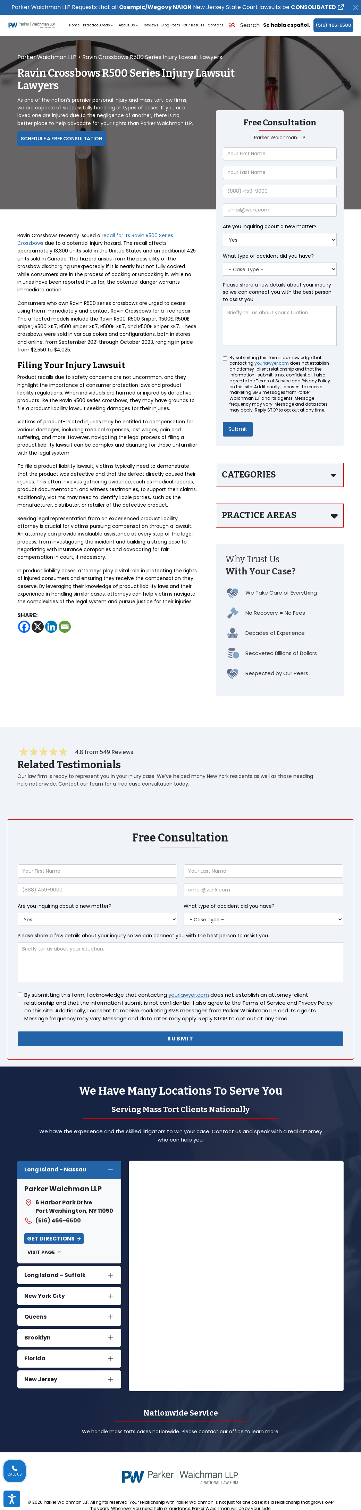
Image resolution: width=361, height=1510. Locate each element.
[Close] (356, 7)
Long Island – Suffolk (55, 1275)
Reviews (151, 25)
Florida (34, 1358)
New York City (44, 1296)
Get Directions (51, 1239)
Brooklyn (37, 1338)
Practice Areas (99, 25)
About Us (129, 25)
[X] (38, 627)
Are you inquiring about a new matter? (270, 226)
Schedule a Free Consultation (61, 138)
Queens (35, 1317)
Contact (215, 25)
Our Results (193, 25)
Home (74, 25)
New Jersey (40, 1379)
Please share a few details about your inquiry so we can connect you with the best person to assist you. (277, 292)
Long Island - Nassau (55, 1169)
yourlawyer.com (271, 363)
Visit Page (41, 1252)
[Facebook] (24, 627)
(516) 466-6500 (333, 25)
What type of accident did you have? (268, 255)
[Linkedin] (51, 627)
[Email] (65, 627)
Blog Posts (170, 25)
